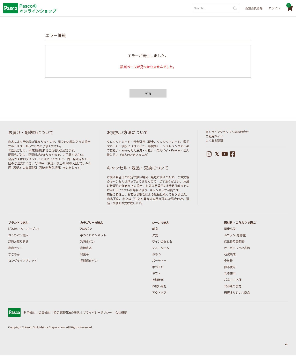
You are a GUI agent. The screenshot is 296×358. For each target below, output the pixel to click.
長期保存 (158, 280)
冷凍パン (86, 229)
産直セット (15, 248)
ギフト (156, 273)
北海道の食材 (232, 286)
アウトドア (159, 292)
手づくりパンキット (93, 235)
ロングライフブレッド (22, 260)
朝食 (155, 229)
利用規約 (29, 312)
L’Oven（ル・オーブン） (24, 229)
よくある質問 (214, 140)
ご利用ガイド (214, 136)
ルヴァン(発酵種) (235, 235)
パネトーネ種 (232, 280)
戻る (148, 93)
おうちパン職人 (18, 235)
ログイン (274, 8)
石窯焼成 (230, 254)
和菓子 (84, 254)
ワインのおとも (162, 241)
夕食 (155, 235)
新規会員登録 (253, 8)
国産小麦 (230, 229)
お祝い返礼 (159, 286)
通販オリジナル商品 (237, 292)
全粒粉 (228, 260)
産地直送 (86, 248)
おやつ (156, 254)
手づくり (158, 267)
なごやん (14, 254)
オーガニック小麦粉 (237, 248)
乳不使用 (230, 273)
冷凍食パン (87, 241)
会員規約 (44, 312)
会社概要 (121, 312)
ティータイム (160, 248)
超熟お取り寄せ (18, 241)
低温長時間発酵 (234, 241)
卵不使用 (230, 267)
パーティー (159, 260)
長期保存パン (89, 260)
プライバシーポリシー (97, 312)
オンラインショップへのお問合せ (227, 132)
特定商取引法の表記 (67, 312)
